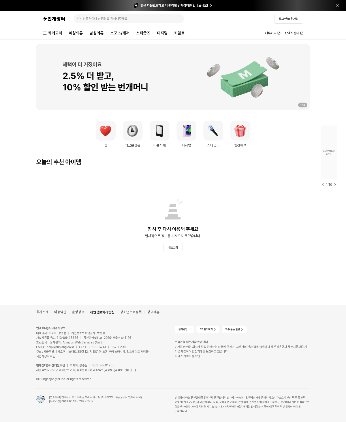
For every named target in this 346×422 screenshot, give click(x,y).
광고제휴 (153, 312)
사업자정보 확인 (45, 356)
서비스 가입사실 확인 (187, 356)
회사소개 (42, 312)
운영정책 (78, 312)
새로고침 (173, 247)
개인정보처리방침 (102, 312)
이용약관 (60, 312)
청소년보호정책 (131, 312)
